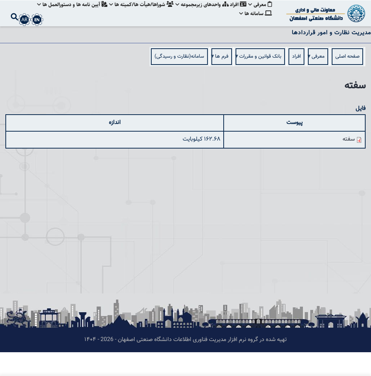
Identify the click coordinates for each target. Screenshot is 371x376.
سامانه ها (255, 37)
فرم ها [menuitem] (221, 82)
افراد (237, 13)
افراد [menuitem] (296, 80)
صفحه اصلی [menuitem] (347, 80)
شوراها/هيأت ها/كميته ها (138, 13)
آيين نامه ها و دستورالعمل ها (68, 13)
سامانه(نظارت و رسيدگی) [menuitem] (179, 80)
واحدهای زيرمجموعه (200, 13)
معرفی (260, 13)
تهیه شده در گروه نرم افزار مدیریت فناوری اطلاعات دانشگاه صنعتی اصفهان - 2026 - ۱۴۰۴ (185, 363)
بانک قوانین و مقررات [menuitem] (260, 82)
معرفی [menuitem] (318, 82)
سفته (349, 163)
